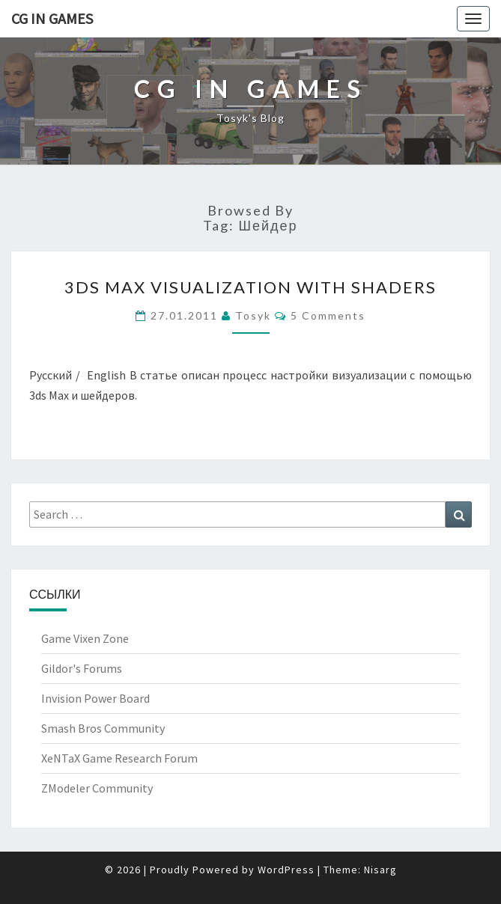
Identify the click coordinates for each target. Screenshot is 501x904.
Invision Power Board (95, 698)
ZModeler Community (97, 788)
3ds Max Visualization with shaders (250, 287)
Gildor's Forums (81, 668)
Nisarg (380, 869)
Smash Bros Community (103, 728)
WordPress (286, 869)
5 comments (328, 315)
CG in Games (52, 18)
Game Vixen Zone (85, 638)
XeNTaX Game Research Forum (119, 758)
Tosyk (253, 315)
